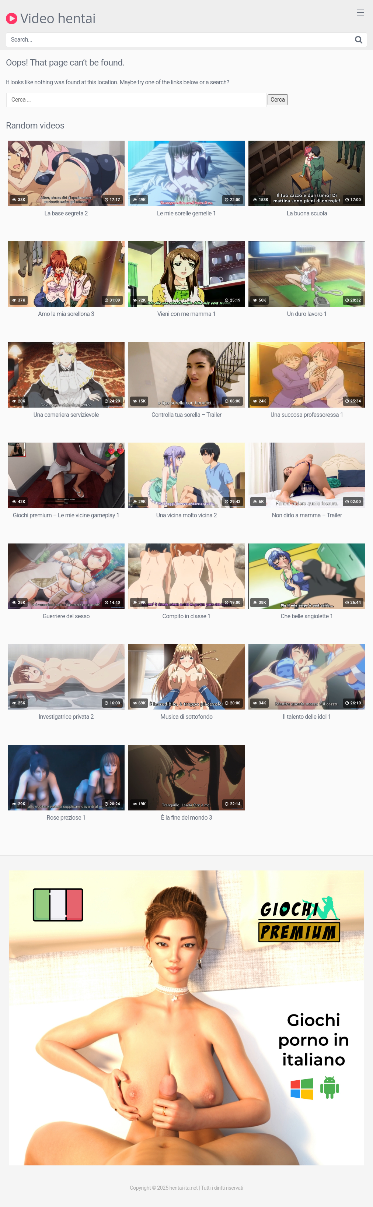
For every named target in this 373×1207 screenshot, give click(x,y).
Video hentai (50, 18)
